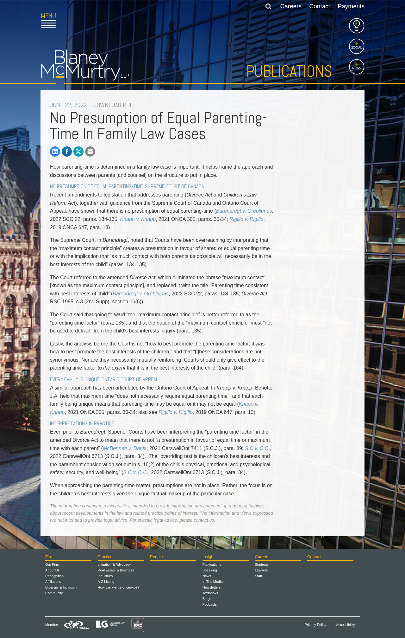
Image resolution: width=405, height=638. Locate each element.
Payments (351, 6)
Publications (289, 71)
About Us (52, 570)
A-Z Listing (106, 581)
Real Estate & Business (116, 570)
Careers (291, 6)
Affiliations (53, 581)
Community (54, 593)
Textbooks (210, 593)
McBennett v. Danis (124, 448)
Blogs (206, 599)
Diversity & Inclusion (61, 587)
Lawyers (261, 570)
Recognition (54, 576)
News (206, 576)
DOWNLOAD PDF (113, 105)
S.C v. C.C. (257, 448)
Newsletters (211, 587)
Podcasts (209, 604)
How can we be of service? (118, 587)
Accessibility (345, 625)
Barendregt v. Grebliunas (141, 293)
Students (261, 564)
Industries (105, 576)
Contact (319, 6)
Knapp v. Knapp (138, 219)
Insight (208, 556)
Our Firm (52, 564)
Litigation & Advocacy (114, 564)
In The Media (212, 581)
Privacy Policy (315, 625)
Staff (258, 576)
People (156, 556)
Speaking (209, 570)
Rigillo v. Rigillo (246, 219)
